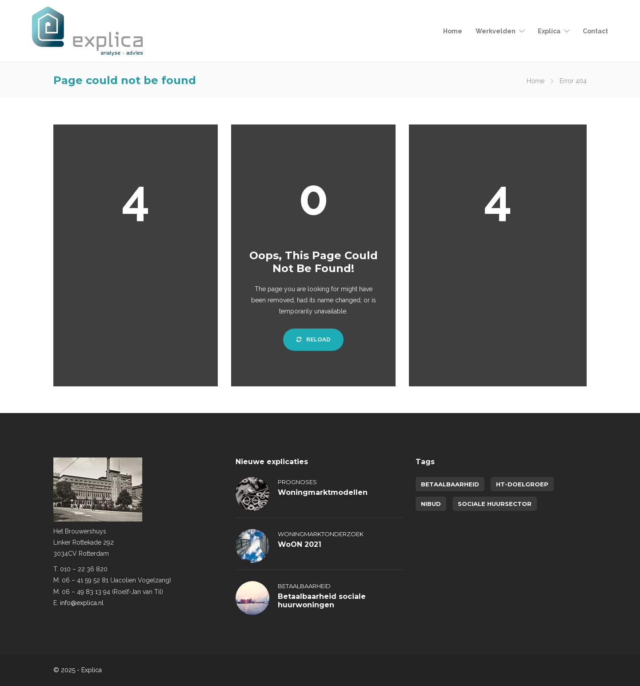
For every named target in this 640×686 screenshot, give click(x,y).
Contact (595, 31)
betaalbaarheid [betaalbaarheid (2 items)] (450, 484)
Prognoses (297, 481)
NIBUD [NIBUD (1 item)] (431, 503)
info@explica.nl (82, 602)
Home (452, 31)
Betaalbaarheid (304, 586)
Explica (549, 31)
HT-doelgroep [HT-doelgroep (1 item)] (522, 484)
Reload (313, 339)
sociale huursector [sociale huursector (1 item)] (495, 503)
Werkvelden (496, 31)
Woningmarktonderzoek (321, 534)
